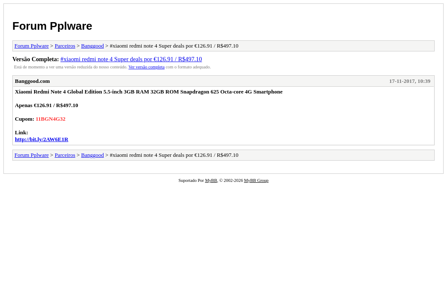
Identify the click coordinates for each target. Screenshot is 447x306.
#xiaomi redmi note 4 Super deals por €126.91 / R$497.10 (131, 59)
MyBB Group (256, 180)
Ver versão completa (147, 67)
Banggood (92, 45)
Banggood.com (32, 81)
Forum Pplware (52, 26)
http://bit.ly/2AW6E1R (41, 139)
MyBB (211, 180)
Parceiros (64, 45)
